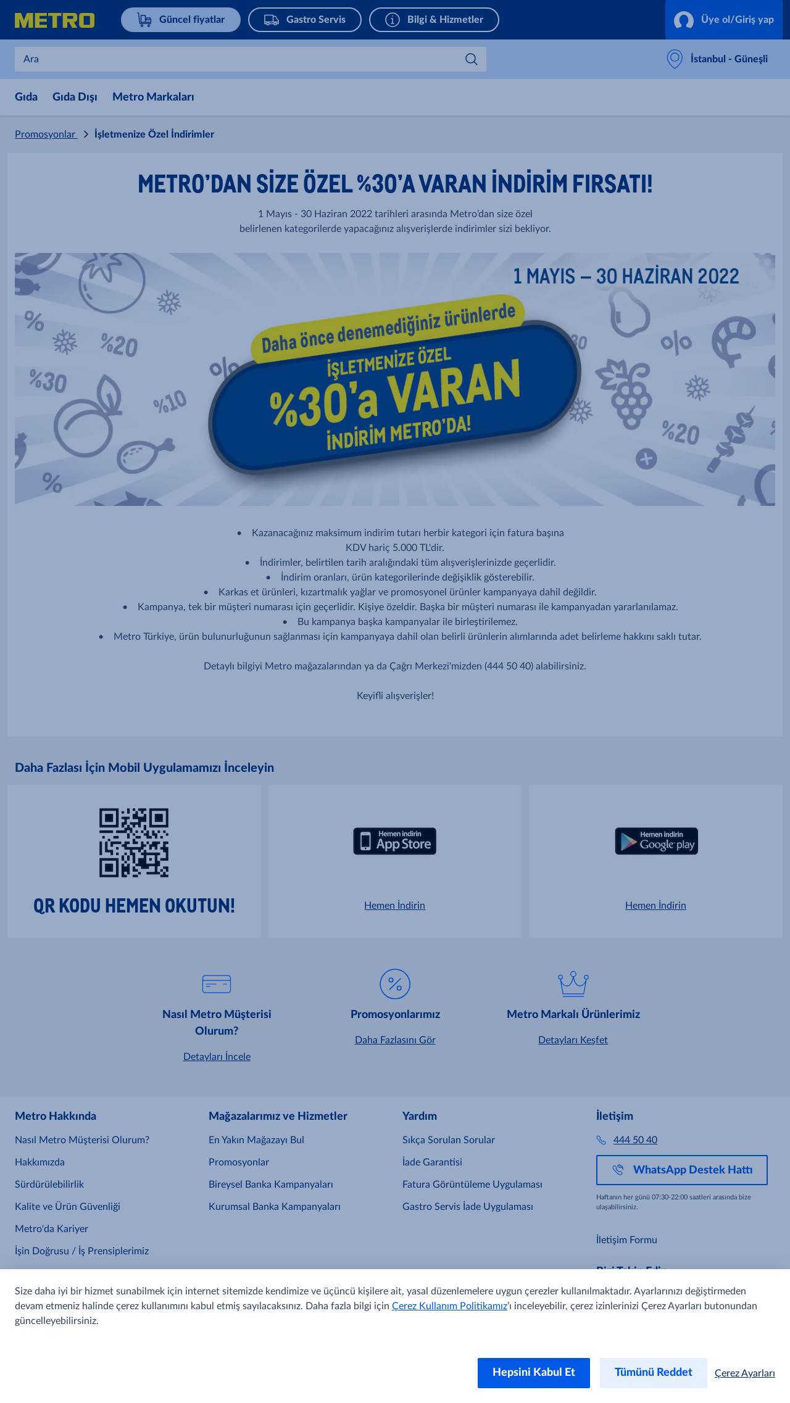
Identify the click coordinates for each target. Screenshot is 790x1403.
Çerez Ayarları (745, 1373)
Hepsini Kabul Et (534, 1372)
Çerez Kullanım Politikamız (449, 1306)
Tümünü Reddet (653, 1372)
